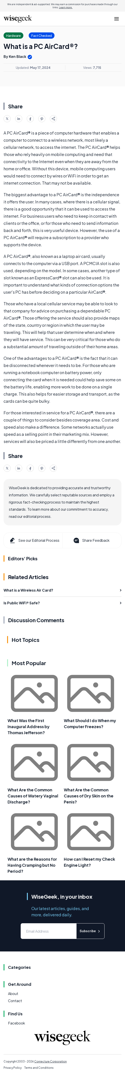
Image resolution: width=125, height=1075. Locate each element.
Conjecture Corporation (50, 1061)
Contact (15, 1000)
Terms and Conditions (39, 1067)
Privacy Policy (13, 1067)
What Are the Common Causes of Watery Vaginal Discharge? (33, 795)
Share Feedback (91, 540)
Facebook (16, 1023)
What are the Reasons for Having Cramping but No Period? (32, 865)
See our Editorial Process (34, 540)
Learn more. (66, 7)
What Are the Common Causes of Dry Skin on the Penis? (88, 795)
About (13, 993)
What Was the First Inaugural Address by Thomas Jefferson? (29, 726)
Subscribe (90, 931)
